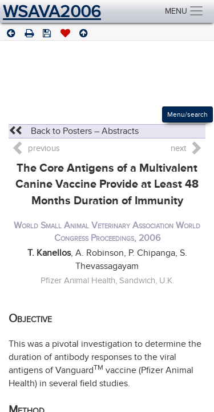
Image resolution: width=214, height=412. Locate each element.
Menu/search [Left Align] (187, 114)
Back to (74, 131)
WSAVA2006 (52, 11)
